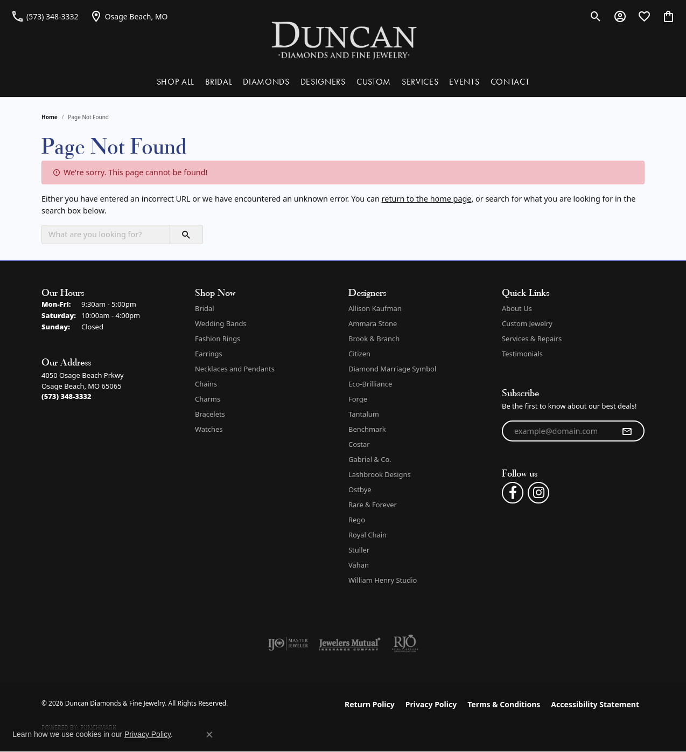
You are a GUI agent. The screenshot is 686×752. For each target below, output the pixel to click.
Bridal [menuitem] (204, 308)
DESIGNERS (323, 82)
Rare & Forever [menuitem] (372, 504)
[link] (45, 16)
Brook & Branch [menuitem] (374, 338)
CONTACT (510, 82)
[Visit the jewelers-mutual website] (350, 643)
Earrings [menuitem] (208, 353)
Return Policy (370, 704)
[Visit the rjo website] (404, 643)
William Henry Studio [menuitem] (382, 580)
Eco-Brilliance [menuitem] (370, 384)
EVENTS (464, 82)
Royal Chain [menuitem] (367, 535)
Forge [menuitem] (357, 399)
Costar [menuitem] (359, 444)
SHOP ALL (175, 82)
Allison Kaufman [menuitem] (375, 308)
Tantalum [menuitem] (363, 414)
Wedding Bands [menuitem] (221, 323)
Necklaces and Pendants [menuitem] (235, 369)
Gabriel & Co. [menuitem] (369, 459)
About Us (517, 308)
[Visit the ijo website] (288, 643)
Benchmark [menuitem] (367, 429)
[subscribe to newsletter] (626, 431)
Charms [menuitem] (207, 399)
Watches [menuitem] (208, 429)
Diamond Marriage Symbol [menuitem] (392, 369)
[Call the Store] (66, 396)
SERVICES (420, 82)
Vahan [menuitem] (358, 565)
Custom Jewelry (527, 323)
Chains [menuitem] (206, 384)
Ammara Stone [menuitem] (372, 323)
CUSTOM (373, 82)
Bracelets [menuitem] (210, 414)
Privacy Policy (431, 704)
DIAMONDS (266, 82)
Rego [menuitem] (356, 520)
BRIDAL (218, 82)
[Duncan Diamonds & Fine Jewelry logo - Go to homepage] (343, 39)
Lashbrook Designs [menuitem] (379, 474)
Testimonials (522, 353)
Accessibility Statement (595, 704)
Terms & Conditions (503, 704)
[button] (596, 16)
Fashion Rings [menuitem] (217, 338)
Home (49, 117)
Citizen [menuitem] (359, 353)
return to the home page (427, 199)
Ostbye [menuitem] (360, 489)
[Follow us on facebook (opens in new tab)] (512, 492)
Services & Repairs (532, 338)
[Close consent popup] (209, 735)
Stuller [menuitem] (358, 550)
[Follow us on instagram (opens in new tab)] (538, 492)
